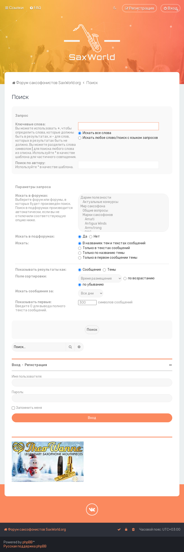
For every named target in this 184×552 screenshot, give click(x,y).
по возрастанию (139, 278)
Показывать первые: (33, 302)
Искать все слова (94, 133)
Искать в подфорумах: (35, 236)
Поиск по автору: (30, 163)
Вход (16, 365)
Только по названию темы (101, 253)
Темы (109, 270)
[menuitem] (35, 7)
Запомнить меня (29, 408)
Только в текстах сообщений (104, 248)
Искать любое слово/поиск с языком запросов (118, 138)
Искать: (22, 243)
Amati (123, 219)
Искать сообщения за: (34, 291)
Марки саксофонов (123, 215)
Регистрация (36, 365)
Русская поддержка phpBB (25, 546)
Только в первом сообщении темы (107, 258)
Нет (94, 236)
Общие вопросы (123, 211)
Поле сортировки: (31, 276)
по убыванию (91, 284)
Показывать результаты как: (40, 270)
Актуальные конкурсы (123, 202)
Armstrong (123, 228)
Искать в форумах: (31, 196)
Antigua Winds (123, 223)
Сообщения (89, 270)
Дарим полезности (123, 198)
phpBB (28, 542)
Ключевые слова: (30, 124)
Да (82, 236)
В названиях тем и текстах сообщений (111, 243)
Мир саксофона (123, 206)
